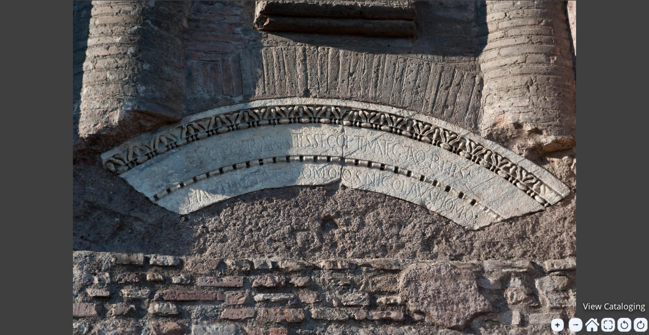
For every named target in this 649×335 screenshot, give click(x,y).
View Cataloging (614, 306)
